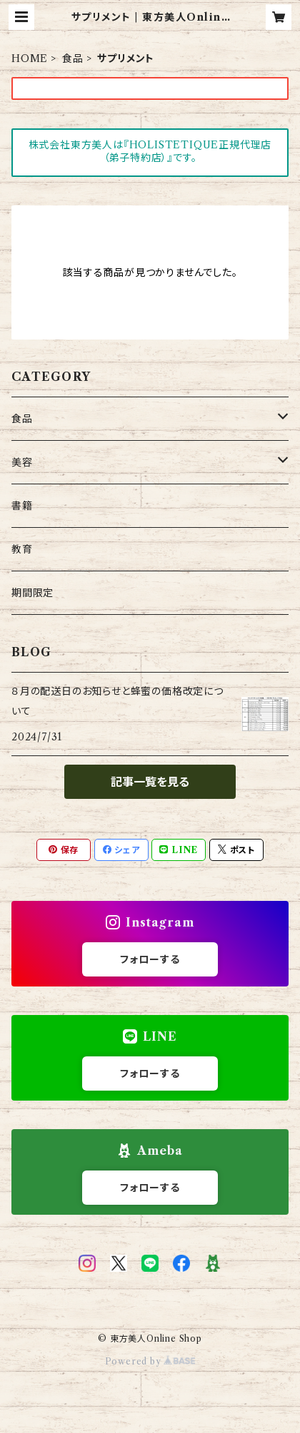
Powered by (150, 1361)
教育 (22, 549)
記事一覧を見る (150, 782)
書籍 (22, 505)
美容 (22, 462)
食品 (73, 58)
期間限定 (32, 592)
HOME (29, 58)
